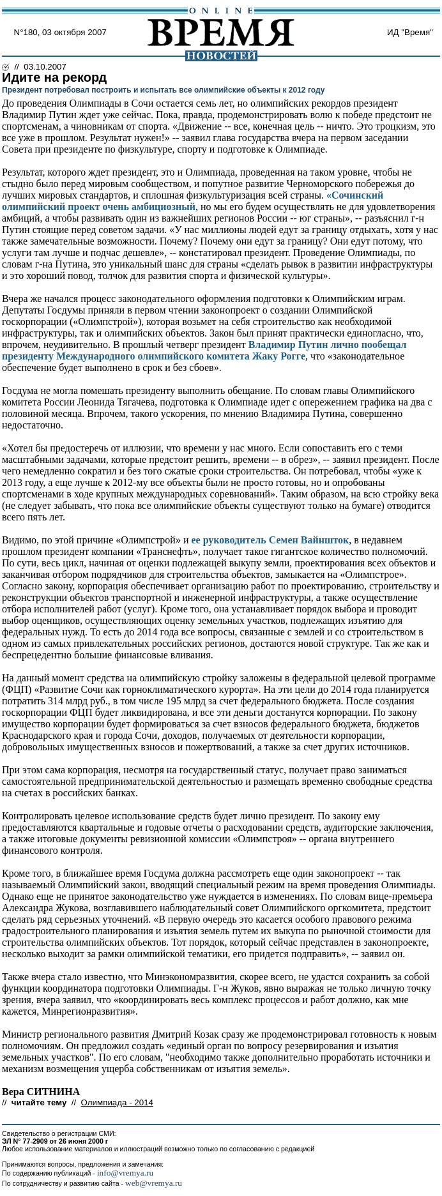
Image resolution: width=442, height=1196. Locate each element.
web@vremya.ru (153, 1183)
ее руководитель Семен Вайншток (270, 539)
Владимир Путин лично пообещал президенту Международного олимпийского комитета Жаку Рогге (204, 350)
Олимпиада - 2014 (117, 1102)
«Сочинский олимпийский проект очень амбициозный (192, 201)
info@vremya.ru (125, 1172)
